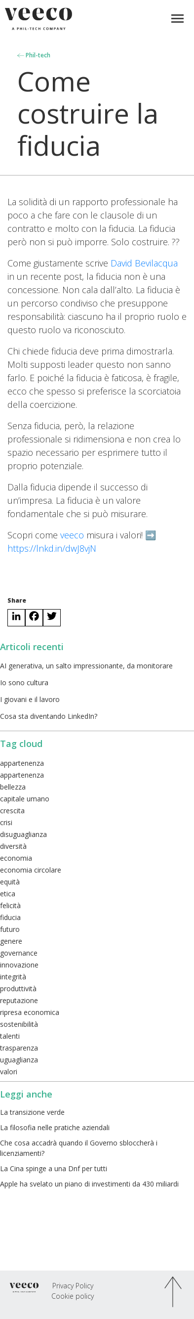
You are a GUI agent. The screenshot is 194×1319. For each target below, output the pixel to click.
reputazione (19, 1000)
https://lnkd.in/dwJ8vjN (51, 548)
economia (16, 858)
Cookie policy (72, 1296)
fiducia (10, 917)
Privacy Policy (72, 1285)
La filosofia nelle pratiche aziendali (55, 1127)
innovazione (19, 964)
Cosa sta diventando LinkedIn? (48, 716)
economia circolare (30, 870)
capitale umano (24, 798)
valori (8, 1071)
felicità (10, 905)
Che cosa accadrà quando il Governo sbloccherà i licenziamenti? (78, 1148)
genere (11, 941)
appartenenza (22, 763)
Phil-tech (33, 55)
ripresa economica (29, 1012)
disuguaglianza (23, 834)
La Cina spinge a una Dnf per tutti (53, 1168)
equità (10, 881)
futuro (10, 929)
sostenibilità (19, 1024)
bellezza (13, 786)
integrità (13, 976)
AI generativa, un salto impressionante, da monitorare (86, 665)
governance (19, 953)
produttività (18, 988)
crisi (6, 822)
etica (7, 893)
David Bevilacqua (144, 263)
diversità (13, 846)
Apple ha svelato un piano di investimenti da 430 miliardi (89, 1183)
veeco (72, 535)
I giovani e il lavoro (30, 699)
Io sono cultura (24, 682)
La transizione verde (32, 1112)
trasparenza (19, 1048)
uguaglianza (19, 1059)
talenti (10, 1036)
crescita (12, 810)
